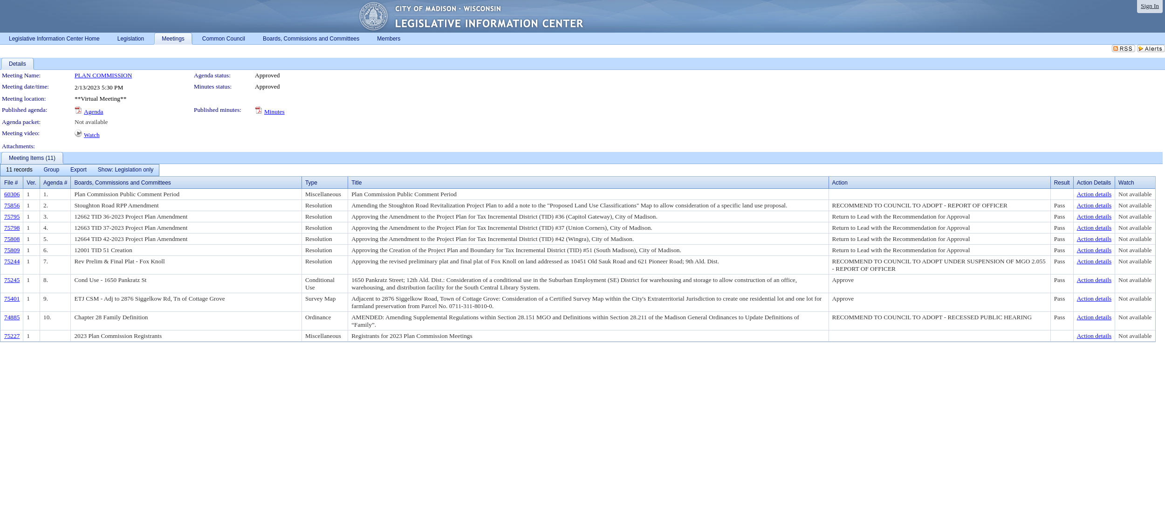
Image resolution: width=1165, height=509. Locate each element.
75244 (12, 261)
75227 (12, 335)
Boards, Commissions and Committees (122, 182)
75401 (12, 298)
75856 (12, 205)
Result (1062, 182)
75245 (12, 279)
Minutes (274, 111)
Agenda (93, 111)
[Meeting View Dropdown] (125, 170)
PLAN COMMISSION (103, 75)
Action (840, 182)
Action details (1094, 194)
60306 (12, 194)
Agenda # (55, 182)
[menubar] (79, 170)
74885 (12, 317)
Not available (91, 121)
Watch (92, 134)
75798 (12, 227)
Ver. (31, 182)
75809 (12, 250)
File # (11, 182)
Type (311, 182)
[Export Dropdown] (78, 170)
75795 (12, 216)
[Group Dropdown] (51, 170)
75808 (12, 238)
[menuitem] (19, 170)
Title (356, 182)
